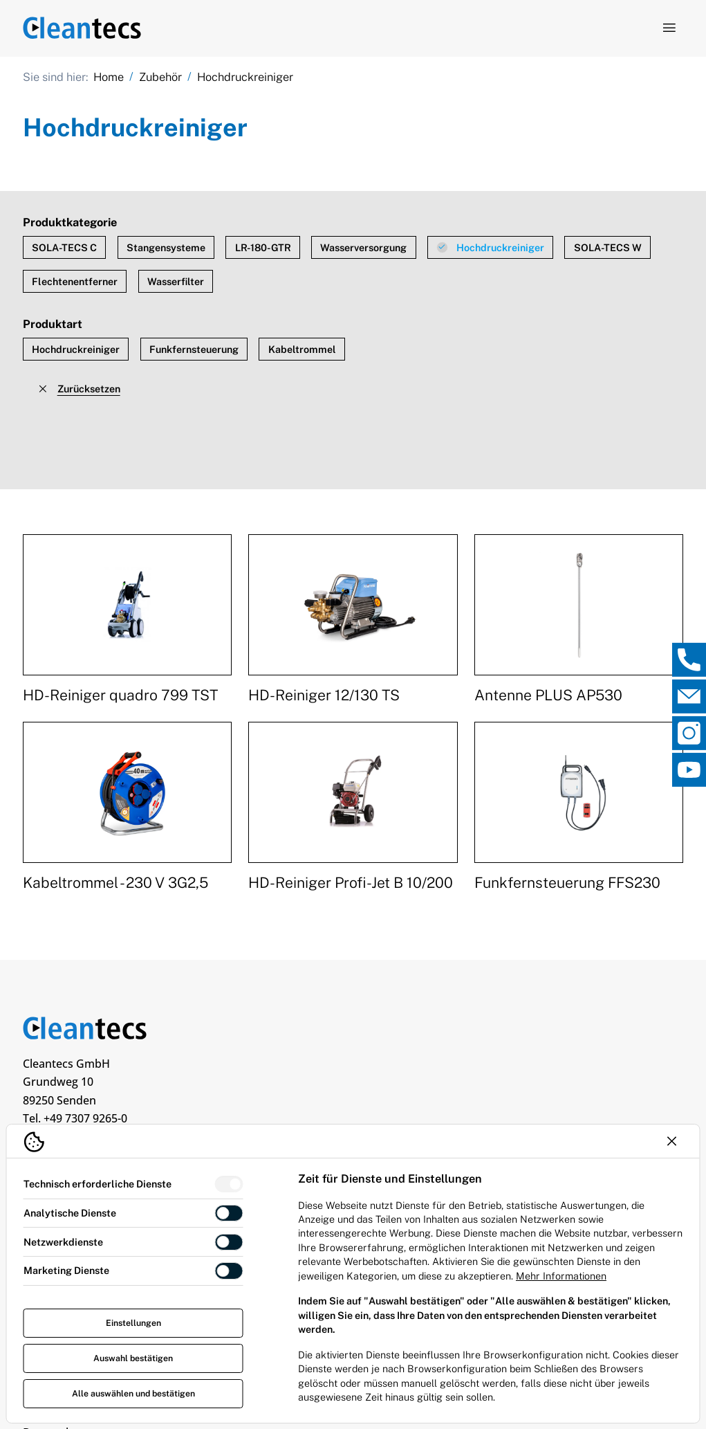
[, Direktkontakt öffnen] (689, 659)
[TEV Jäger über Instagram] (167, 1116)
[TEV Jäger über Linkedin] (37, 1116)
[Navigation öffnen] (669, 28)
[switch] (229, 1184)
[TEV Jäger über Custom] (80, 1116)
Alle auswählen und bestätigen (133, 1393)
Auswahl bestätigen (133, 1358)
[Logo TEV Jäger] (82, 28)
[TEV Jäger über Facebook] (123, 1116)
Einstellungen (133, 1323)
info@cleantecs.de (110, 1076)
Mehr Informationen (561, 1276)
